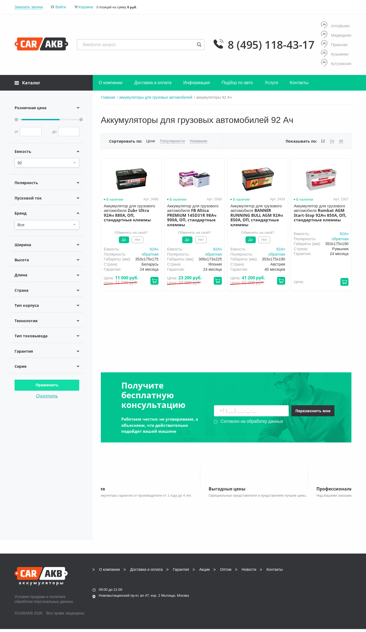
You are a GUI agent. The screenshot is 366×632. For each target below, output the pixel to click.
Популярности (172, 141)
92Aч (154, 249)
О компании (110, 82)
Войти (60, 7)
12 (323, 141)
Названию (198, 141)
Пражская (334, 44)
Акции (204, 572)
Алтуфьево (335, 25)
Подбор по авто (237, 82)
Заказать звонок (29, 7)
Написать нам (304, 590)
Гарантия (181, 572)
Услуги (271, 82)
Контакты (299, 82)
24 (332, 141)
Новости (249, 572)
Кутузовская (336, 63)
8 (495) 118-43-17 (271, 44)
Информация (196, 82)
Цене (150, 141)
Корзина (85, 7)
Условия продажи (30, 599)
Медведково (336, 35)
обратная (150, 254)
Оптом (225, 572)
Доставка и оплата (152, 82)
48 (341, 141)
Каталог (27, 83)
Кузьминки (334, 54)
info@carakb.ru (319, 584)
